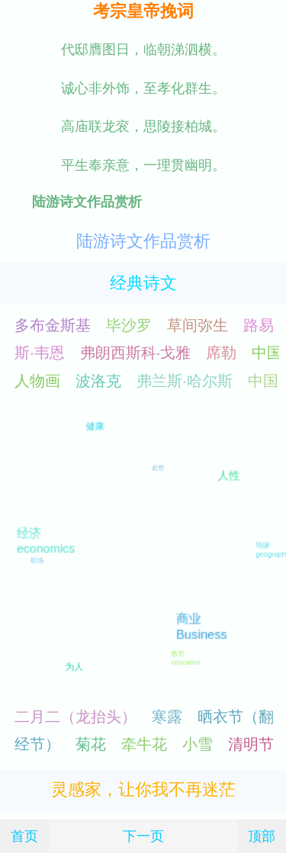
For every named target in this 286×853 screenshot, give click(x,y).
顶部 (261, 836)
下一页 (143, 836)
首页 (24, 836)
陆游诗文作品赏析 (143, 241)
